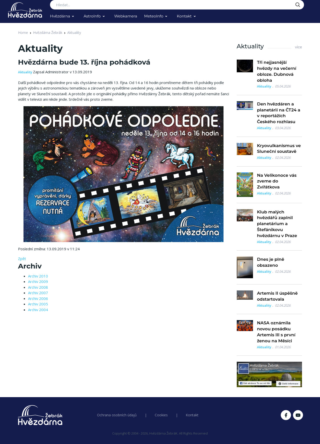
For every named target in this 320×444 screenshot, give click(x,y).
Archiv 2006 (38, 298)
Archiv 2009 (38, 281)
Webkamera (125, 16)
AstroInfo (92, 16)
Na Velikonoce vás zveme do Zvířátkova (276, 181)
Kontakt (184, 16)
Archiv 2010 (38, 275)
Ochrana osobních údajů (117, 415)
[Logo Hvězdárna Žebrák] (25, 10)
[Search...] (177, 4)
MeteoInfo (154, 16)
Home (23, 32)
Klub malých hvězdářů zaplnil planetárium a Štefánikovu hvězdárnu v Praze (277, 223)
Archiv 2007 (38, 292)
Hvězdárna (60, 16)
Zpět (22, 258)
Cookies (161, 415)
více (298, 47)
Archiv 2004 (38, 309)
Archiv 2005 (38, 303)
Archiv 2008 (38, 287)
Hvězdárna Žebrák (47, 32)
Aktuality (74, 32)
